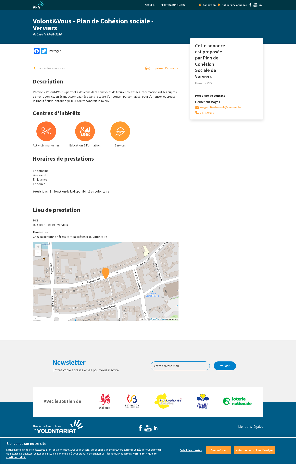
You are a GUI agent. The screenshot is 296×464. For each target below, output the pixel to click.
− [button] (38, 253)
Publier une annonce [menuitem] (234, 5)
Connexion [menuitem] (209, 5)
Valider (224, 366)
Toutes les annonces (51, 68)
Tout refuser (218, 450)
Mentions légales (250, 426)
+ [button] (38, 247)
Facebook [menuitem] (250, 5)
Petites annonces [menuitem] (173, 5)
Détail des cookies (191, 450)
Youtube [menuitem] (255, 5)
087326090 (207, 113)
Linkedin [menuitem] (260, 5)
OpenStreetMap (158, 319)
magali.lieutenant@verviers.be (220, 107)
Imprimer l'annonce (165, 68)
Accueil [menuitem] (150, 5)
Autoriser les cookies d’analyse (254, 450)
